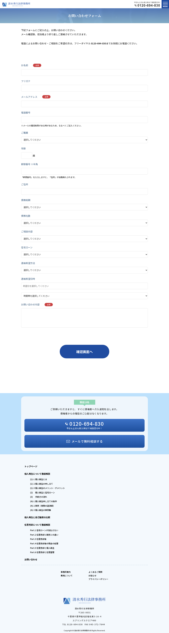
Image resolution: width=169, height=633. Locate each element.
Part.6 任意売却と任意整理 (42, 552)
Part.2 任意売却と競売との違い (44, 534)
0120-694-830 (98, 43)
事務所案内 (66, 571)
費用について (67, 575)
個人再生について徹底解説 (37, 473)
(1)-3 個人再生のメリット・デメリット (47, 488)
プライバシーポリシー (98, 579)
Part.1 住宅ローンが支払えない (44, 530)
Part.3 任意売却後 (38, 539)
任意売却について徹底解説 (37, 524)
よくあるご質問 (95, 571)
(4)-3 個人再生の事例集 (40, 510)
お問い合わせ (30, 559)
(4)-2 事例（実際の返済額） (42, 505)
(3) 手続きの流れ (38, 496)
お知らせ (92, 575)
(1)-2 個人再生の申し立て (41, 483)
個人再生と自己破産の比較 (37, 517)
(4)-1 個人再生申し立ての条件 (43, 501)
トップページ (30, 466)
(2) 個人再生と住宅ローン (42, 492)
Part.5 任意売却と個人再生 (42, 547)
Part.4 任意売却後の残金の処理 (44, 543)
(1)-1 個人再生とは (38, 479)
